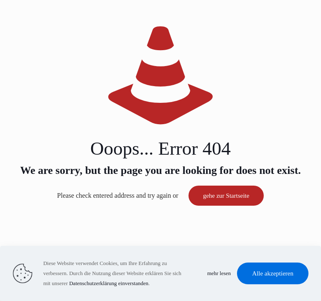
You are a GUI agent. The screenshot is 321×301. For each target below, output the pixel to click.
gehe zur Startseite (226, 195)
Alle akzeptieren (272, 273)
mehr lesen (219, 273)
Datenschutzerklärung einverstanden (108, 283)
